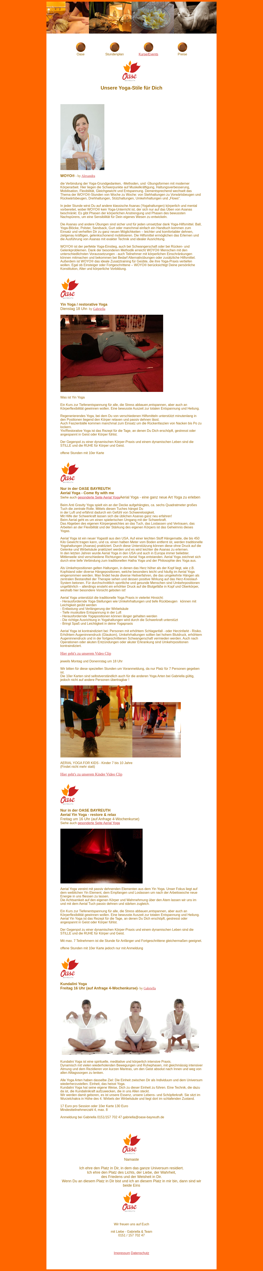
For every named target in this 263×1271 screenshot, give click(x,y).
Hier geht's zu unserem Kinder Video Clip (91, 774)
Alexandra (88, 176)
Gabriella (99, 309)
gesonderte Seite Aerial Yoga (99, 497)
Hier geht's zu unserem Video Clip (85, 653)
